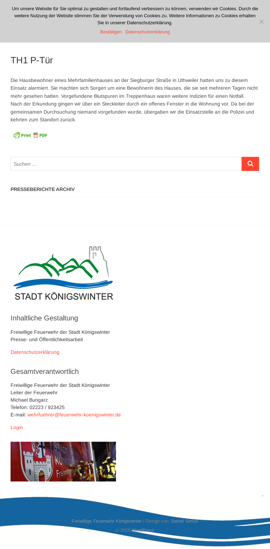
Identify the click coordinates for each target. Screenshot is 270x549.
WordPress (143, 530)
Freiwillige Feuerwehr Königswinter (107, 521)
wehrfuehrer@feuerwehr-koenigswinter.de (74, 414)
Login (17, 427)
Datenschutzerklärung (35, 352)
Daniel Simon (184, 521)
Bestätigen (111, 31)
